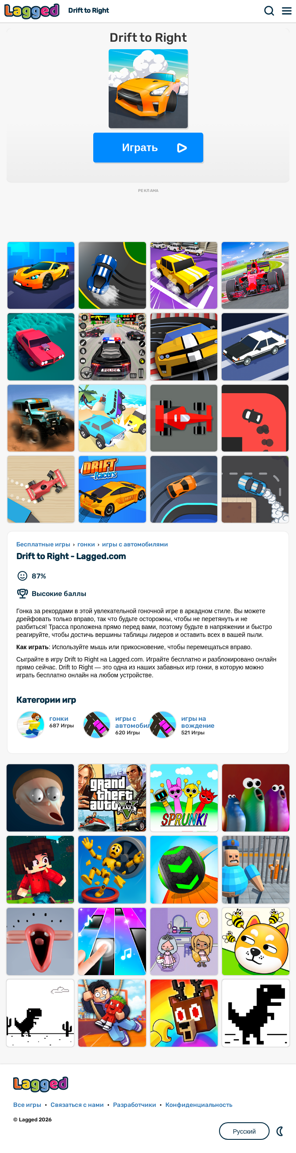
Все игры (27, 1105)
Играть (140, 147)
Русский (244, 1131)
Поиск (269, 11)
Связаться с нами (77, 1105)
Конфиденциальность (198, 1105)
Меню (287, 11)
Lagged (33, 11)
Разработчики (134, 1105)
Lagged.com (41, 1084)
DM (280, 1131)
